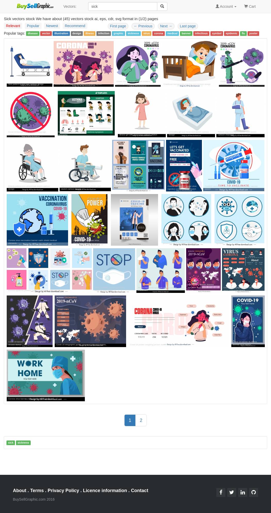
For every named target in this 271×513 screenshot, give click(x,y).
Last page (188, 26)
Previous (143, 26)
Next (166, 26)
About (19, 490)
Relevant (13, 26)
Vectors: (70, 6)
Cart (250, 6)
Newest (52, 26)
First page (118, 26)
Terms (37, 490)
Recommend (75, 26)
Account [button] (226, 6)
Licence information (105, 490)
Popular (33, 26)
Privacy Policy (63, 490)
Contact (139, 490)
